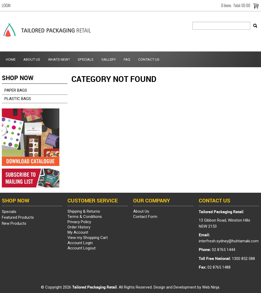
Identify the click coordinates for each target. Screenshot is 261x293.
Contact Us (148, 59)
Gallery (108, 59)
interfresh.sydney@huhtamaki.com (229, 241)
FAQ (127, 59)
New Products (14, 223)
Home (10, 59)
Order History (78, 227)
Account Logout (81, 248)
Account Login (80, 242)
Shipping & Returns (83, 211)
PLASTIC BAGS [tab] (17, 98)
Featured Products (18, 217)
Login (6, 5)
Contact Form (145, 216)
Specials (85, 59)
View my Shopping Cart (87, 237)
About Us (31, 59)
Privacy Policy (79, 221)
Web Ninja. (211, 287)
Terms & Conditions (84, 216)
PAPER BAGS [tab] (15, 90)
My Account (77, 232)
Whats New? (59, 59)
